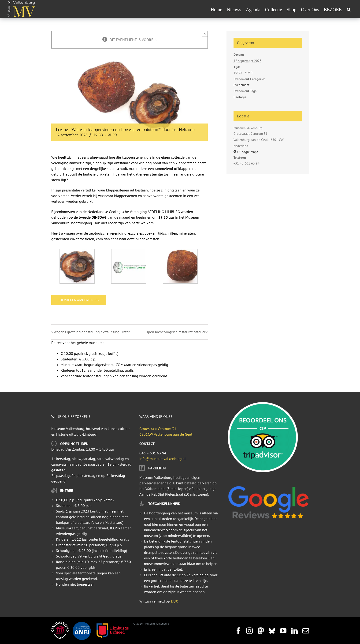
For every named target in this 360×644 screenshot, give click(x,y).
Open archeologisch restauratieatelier (175, 331)
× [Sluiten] (205, 34)
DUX (174, 601)
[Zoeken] (349, 9)
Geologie (240, 97)
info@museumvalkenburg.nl (162, 458)
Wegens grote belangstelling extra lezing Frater (92, 331)
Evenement (241, 85)
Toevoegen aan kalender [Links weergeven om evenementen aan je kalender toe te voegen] (78, 300)
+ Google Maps (247, 152)
